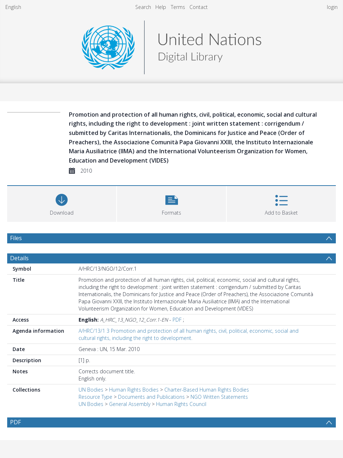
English (13, 7)
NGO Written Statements (219, 396)
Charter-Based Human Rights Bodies (206, 389)
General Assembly (129, 404)
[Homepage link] (171, 45)
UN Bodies (91, 389)
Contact (198, 7)
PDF (177, 319)
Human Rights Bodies (134, 389)
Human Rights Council (181, 404)
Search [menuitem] (143, 7)
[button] (171, 203)
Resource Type (95, 396)
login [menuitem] (332, 7)
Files (16, 238)
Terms (178, 7)
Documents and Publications (151, 396)
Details (19, 258)
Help (160, 7)
